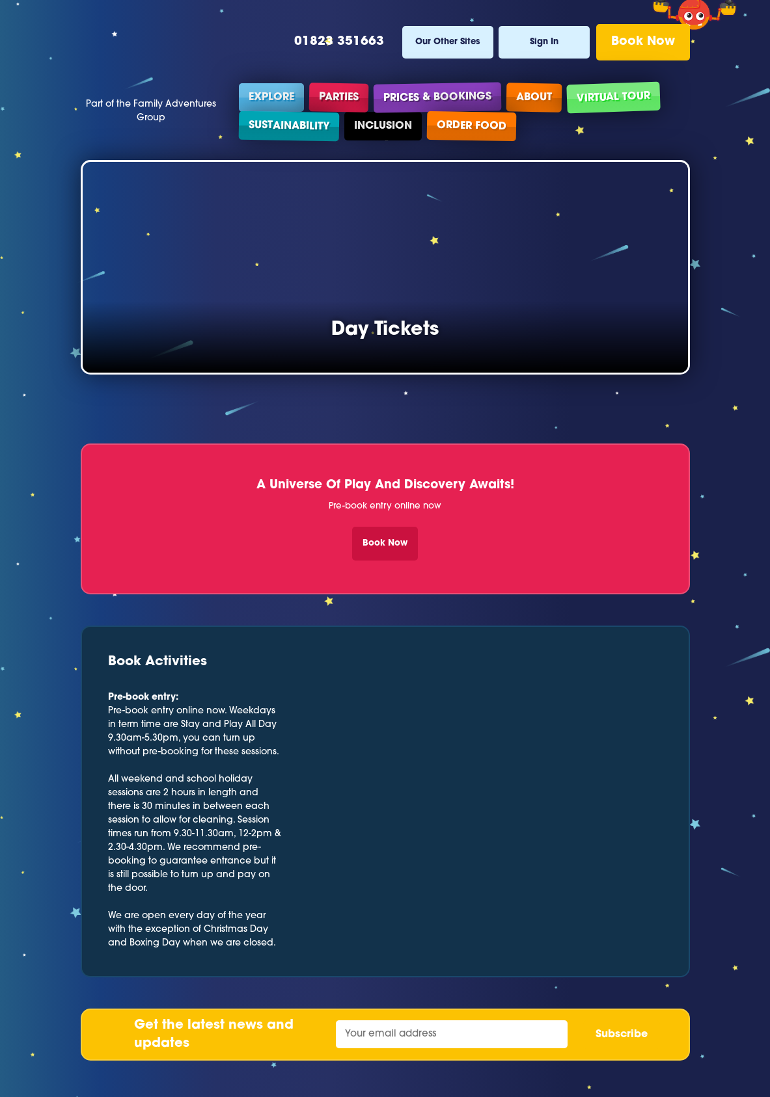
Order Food (471, 126)
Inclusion (383, 126)
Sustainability (288, 125)
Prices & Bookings (437, 97)
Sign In (544, 42)
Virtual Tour (613, 97)
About (533, 97)
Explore (271, 97)
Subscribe (622, 1034)
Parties (338, 97)
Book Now (643, 42)
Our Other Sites (447, 42)
